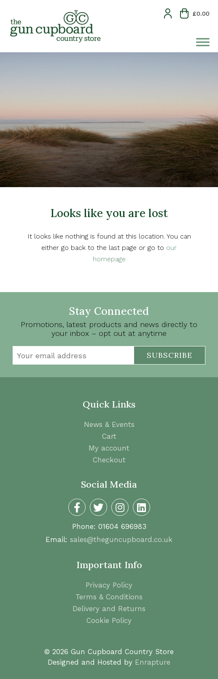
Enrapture (152, 662)
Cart (109, 436)
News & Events (109, 424)
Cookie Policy (109, 620)
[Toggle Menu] (203, 42)
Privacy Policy (109, 585)
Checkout (109, 460)
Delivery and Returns (109, 608)
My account (109, 448)
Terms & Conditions (109, 597)
